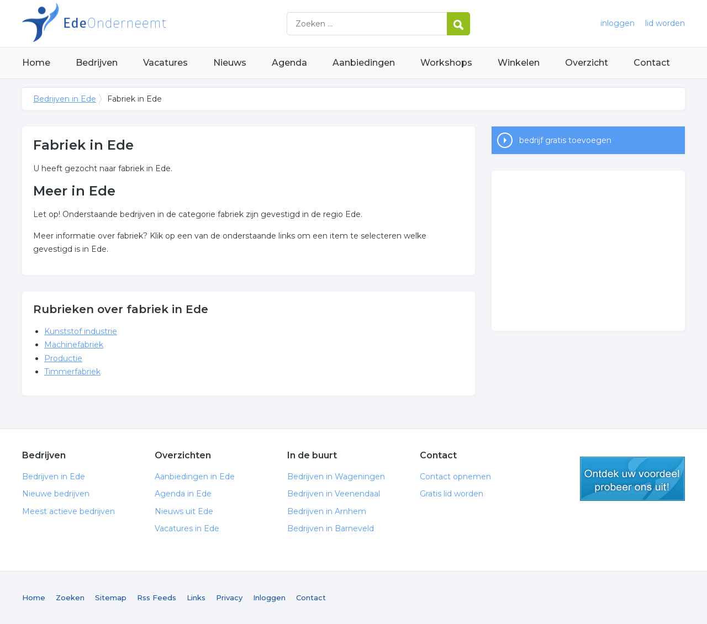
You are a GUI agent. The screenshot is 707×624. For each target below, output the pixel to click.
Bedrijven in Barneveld (330, 528)
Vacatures (165, 62)
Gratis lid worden (451, 494)
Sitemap (110, 597)
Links (196, 597)
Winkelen (519, 62)
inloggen (617, 23)
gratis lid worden (632, 479)
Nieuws (229, 62)
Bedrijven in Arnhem (326, 511)
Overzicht (586, 62)
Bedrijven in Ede (160, 23)
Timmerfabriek (72, 372)
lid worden (665, 23)
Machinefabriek (73, 345)
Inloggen (269, 597)
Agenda (289, 62)
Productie (63, 358)
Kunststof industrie (80, 331)
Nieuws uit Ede (184, 511)
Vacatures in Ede (187, 528)
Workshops (446, 62)
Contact (652, 62)
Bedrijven (97, 62)
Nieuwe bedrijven (55, 494)
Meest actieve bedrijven (68, 511)
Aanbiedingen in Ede (195, 477)
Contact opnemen (455, 477)
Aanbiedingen (364, 62)
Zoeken (70, 597)
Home (36, 62)
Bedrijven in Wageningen (336, 477)
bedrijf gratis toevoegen (565, 140)
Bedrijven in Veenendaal (333, 494)
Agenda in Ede (183, 494)
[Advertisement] (588, 251)
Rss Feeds (156, 597)
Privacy (229, 597)
